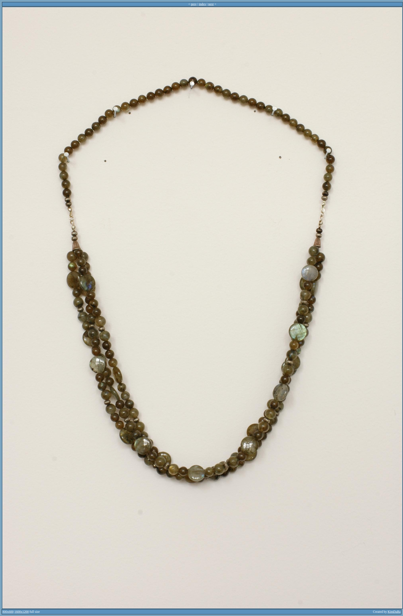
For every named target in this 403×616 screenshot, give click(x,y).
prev (194, 4)
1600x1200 (21, 611)
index (202, 4)
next (211, 4)
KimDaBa (394, 611)
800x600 (8, 611)
